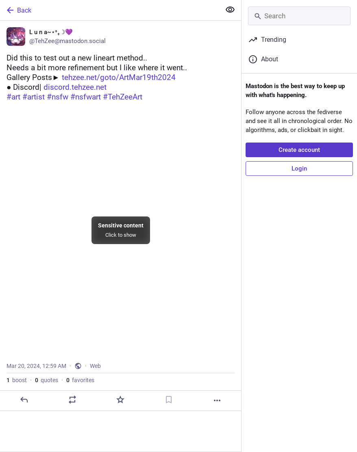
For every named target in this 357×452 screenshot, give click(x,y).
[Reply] (24, 399)
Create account (299, 150)
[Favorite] (120, 399)
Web (95, 366)
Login (299, 168)
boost (17, 380)
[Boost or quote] (72, 399)
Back (18, 10)
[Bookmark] (169, 399)
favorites (80, 380)
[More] (217, 400)
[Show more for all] (230, 9)
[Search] (299, 15)
